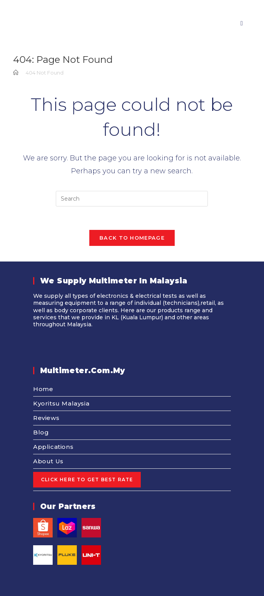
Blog (41, 432)
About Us (48, 461)
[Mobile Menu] (239, 23)
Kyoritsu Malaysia (61, 403)
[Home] (15, 72)
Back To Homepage (132, 238)
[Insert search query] (132, 198)
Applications (53, 446)
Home (43, 389)
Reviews (46, 418)
